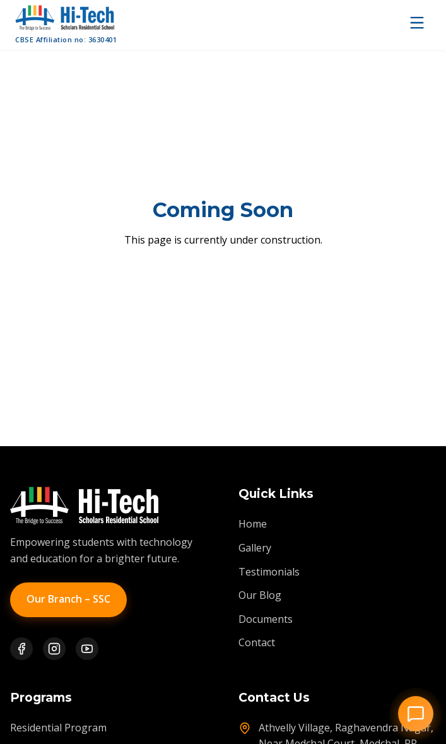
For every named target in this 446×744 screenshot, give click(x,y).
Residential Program (58, 728)
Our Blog (259, 595)
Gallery (254, 548)
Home (252, 524)
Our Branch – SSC (68, 599)
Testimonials (269, 572)
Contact (256, 642)
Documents (265, 619)
